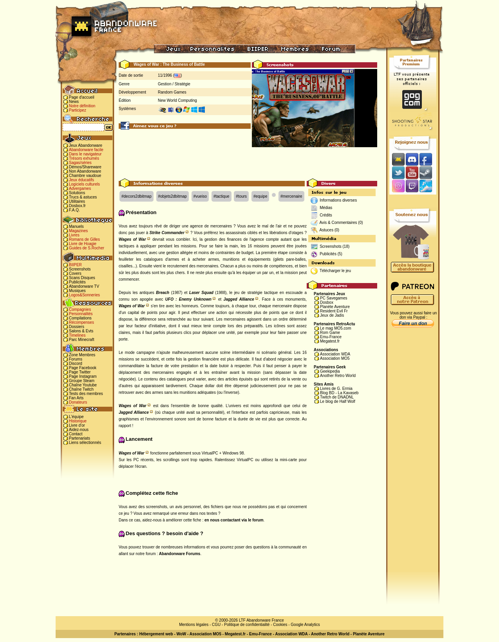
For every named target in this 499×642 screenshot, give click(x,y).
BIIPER (75, 265)
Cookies (280, 624)
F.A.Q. (74, 210)
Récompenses (81, 322)
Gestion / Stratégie (174, 84)
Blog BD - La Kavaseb (339, 393)
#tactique (221, 196)
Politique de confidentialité (246, 624)
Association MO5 (335, 358)
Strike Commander (166, 233)
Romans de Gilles (84, 239)
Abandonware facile (86, 150)
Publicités (77, 282)
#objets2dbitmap (172, 196)
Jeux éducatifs (81, 180)
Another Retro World (338, 375)
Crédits (326, 215)
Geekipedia (330, 371)
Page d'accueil (81, 97)
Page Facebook (82, 368)
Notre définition (82, 106)
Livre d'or (77, 425)
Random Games (172, 92)
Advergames (80, 188)
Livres (74, 235)
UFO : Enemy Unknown (188, 299)
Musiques (77, 291)
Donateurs (78, 402)
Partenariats (79, 438)
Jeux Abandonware (85, 145)
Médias (326, 208)
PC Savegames (333, 298)
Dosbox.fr (77, 206)
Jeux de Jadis (332, 315)
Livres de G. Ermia (336, 388)
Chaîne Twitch (81, 389)
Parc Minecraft (81, 339)
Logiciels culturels (84, 184)
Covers (75, 273)
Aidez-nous (79, 429)
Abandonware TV (84, 286)
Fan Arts (76, 398)
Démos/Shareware (85, 167)
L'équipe (76, 417)
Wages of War (132, 239)
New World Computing (177, 100)
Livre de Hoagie (82, 244)
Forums (75, 359)
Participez (77, 110)
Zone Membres (82, 355)
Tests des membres (86, 393)
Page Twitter (79, 372)
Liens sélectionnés (85, 442)
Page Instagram (83, 376)
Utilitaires (77, 201)
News (74, 101)
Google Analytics (305, 624)
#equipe (260, 196)
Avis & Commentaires (338, 222)
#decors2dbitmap (136, 196)
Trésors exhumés (84, 158)
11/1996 (165, 75)
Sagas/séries (80, 162)
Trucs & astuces (83, 197)
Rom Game (330, 332)
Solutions (77, 193)
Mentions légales (193, 624)
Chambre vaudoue (85, 175)
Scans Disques (82, 278)
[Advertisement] (248, 161)
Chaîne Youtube (83, 385)
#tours (241, 196)
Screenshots (80, 269)
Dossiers (76, 327)
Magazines (78, 231)
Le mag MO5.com (335, 328)
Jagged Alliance (239, 299)
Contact (75, 434)
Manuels (76, 226)
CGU (216, 624)
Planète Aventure (335, 307)
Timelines (77, 335)
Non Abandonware (85, 171)
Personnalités (81, 314)
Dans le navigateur (85, 154)
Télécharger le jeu (335, 271)
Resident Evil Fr (334, 311)
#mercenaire (291, 196)
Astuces (327, 230)
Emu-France (331, 337)
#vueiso (200, 196)
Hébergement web (156, 634)
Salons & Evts (81, 331)
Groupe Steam (81, 381)
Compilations (80, 318)
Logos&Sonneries (84, 295)
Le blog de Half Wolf (337, 401)
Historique (78, 421)
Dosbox (326, 302)
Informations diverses (338, 200)
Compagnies (80, 309)
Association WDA (335, 354)
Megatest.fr (330, 341)
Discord (75, 363)
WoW (181, 634)
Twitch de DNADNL (337, 397)
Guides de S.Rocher (86, 248)
